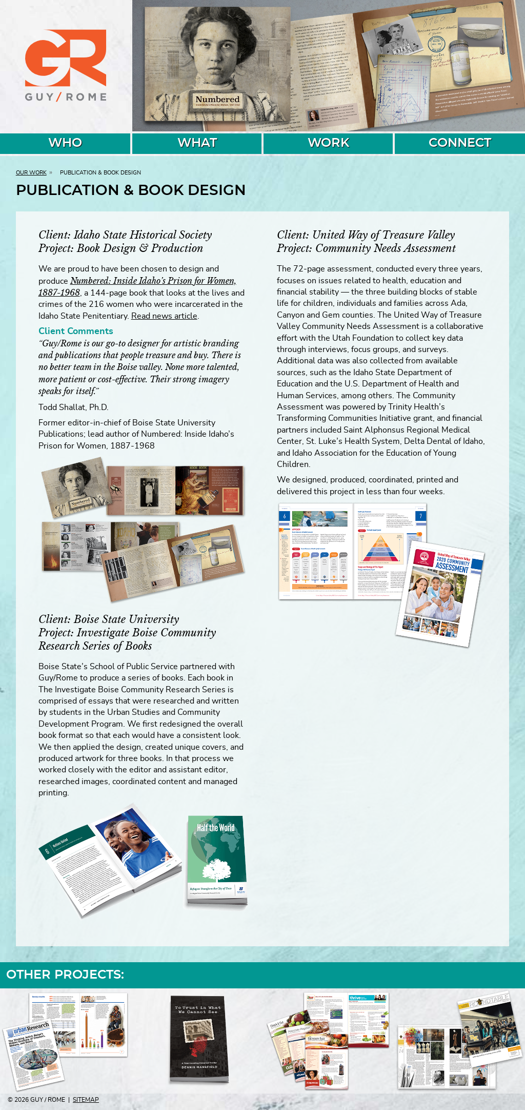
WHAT (197, 143)
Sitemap (86, 1100)
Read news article (164, 316)
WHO (65, 143)
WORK (328, 143)
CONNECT (460, 143)
